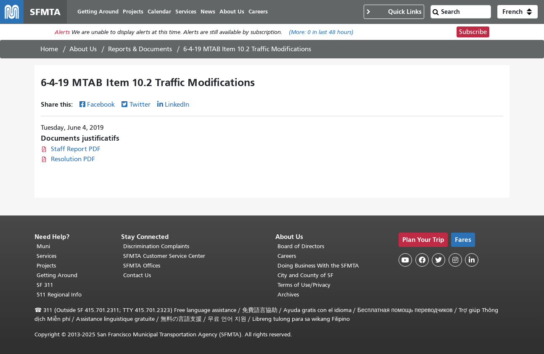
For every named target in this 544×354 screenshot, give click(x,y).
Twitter (140, 104)
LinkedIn (177, 104)
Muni (43, 246)
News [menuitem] (208, 11)
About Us (83, 49)
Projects (46, 265)
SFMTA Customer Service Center (164, 256)
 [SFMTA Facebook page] (422, 260)
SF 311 (45, 284)
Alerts (62, 32)
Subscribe (473, 32)
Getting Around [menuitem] (98, 11)
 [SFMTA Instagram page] (455, 260)
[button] (517, 11)
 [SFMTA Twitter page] (438, 260)
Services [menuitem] (185, 11)
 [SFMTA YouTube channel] (405, 260)
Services (46, 256)
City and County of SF (305, 275)
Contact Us (137, 275)
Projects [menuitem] (133, 11)
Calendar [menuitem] (159, 11)
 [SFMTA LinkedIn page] (472, 260)
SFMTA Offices (141, 265)
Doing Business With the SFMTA (318, 265)
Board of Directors (300, 246)
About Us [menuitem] (231, 11)
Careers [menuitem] (258, 11)
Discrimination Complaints (156, 246)
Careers (286, 256)
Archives (288, 294)
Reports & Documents (140, 49)
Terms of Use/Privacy (303, 284)
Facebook (101, 104)
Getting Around (57, 275)
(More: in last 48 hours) (321, 32)
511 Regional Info (59, 294)
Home (49, 49)
